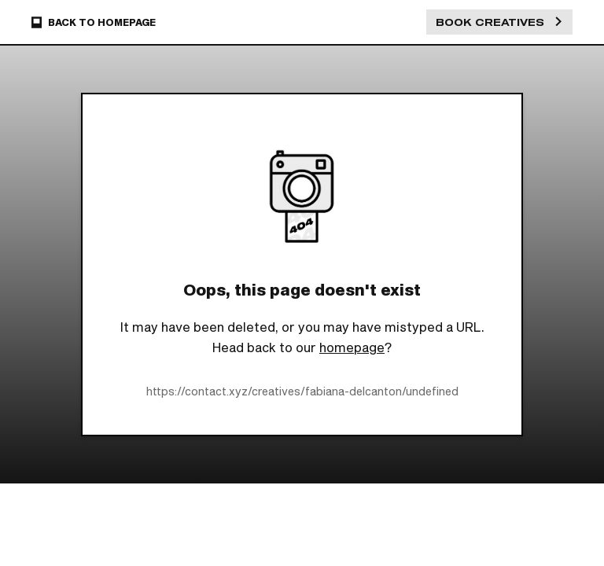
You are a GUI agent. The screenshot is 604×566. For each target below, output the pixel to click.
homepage (352, 347)
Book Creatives (499, 22)
